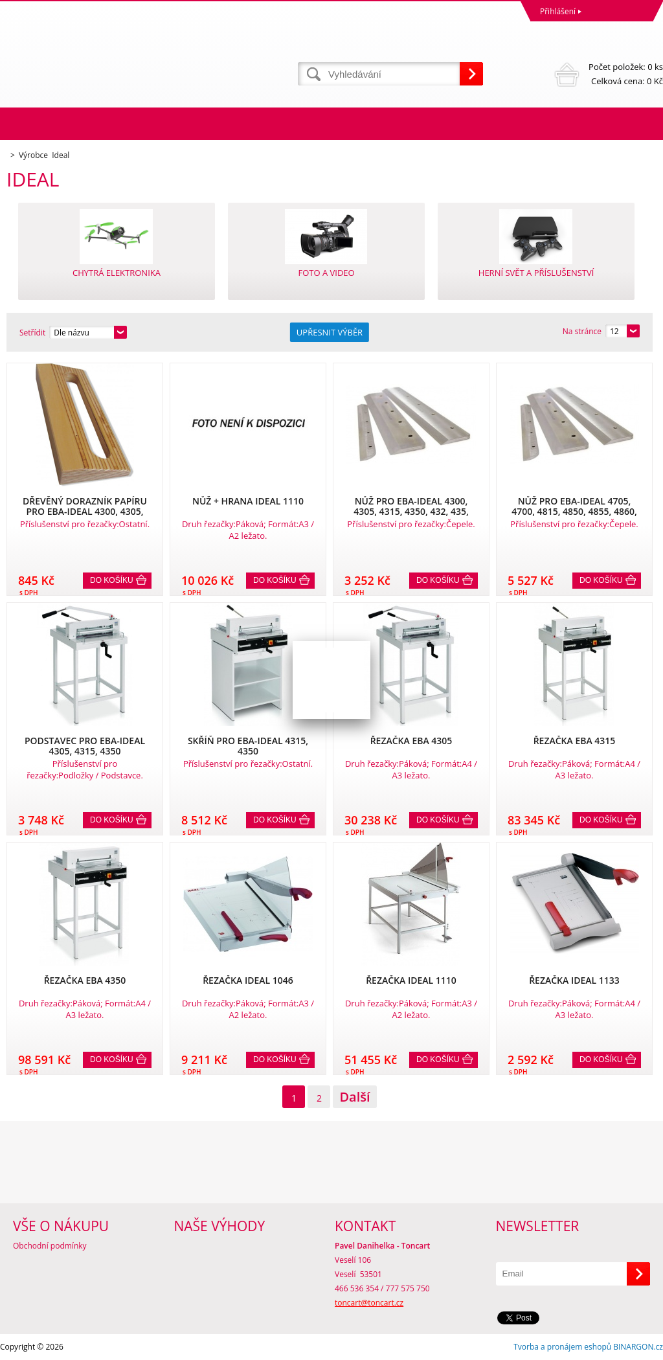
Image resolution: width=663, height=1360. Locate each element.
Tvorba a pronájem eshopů (562, 1346)
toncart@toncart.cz (369, 1302)
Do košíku (111, 580)
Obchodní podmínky (50, 1245)
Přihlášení (558, 11)
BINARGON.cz (638, 1346)
